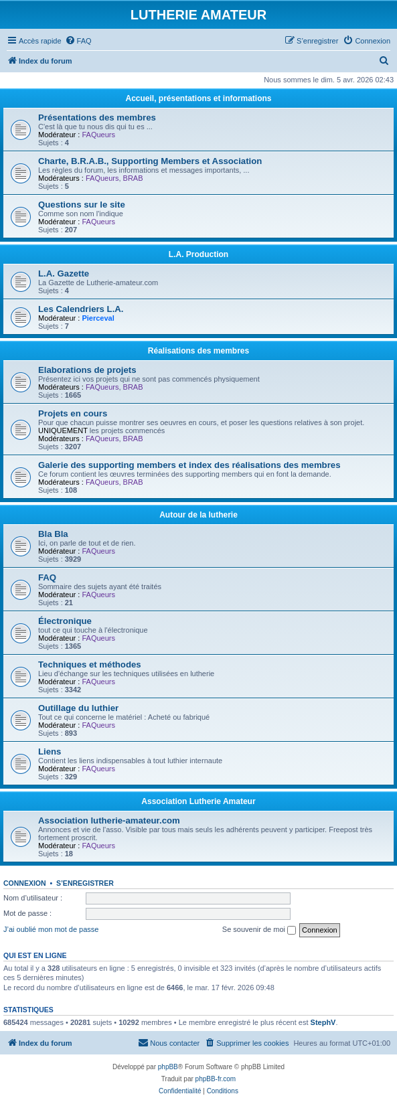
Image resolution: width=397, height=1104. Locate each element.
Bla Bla (53, 534)
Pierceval (98, 318)
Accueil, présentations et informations (198, 98)
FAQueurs (98, 135)
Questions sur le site (81, 205)
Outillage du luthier (78, 708)
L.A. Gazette (63, 273)
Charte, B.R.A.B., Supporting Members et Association (150, 161)
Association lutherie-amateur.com (109, 820)
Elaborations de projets (87, 370)
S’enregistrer (85, 883)
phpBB (168, 1067)
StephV (323, 1022)
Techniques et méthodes (89, 664)
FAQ (47, 577)
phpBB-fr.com (215, 1079)
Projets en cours (72, 413)
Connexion (24, 883)
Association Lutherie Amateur (198, 801)
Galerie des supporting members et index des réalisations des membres (189, 465)
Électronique (65, 621)
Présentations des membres (97, 117)
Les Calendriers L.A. (81, 309)
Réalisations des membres (198, 351)
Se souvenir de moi (259, 930)
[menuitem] (78, 41)
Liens (49, 751)
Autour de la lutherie (198, 515)
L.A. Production (198, 254)
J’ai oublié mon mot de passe (50, 929)
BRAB (133, 178)
